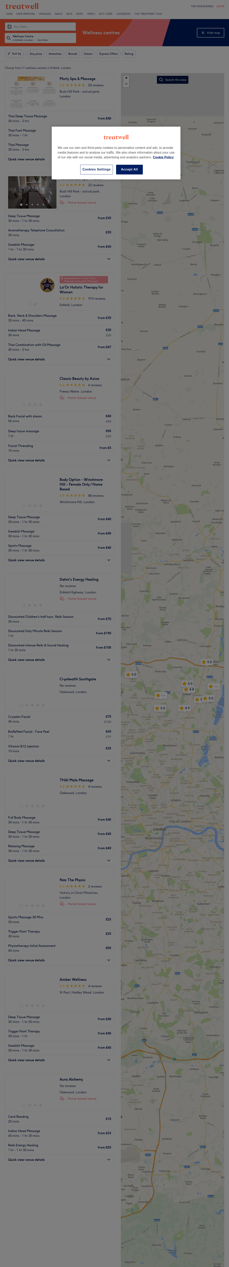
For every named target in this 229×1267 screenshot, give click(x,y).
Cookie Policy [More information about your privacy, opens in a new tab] (163, 157)
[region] (116, 153)
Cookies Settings (96, 169)
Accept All (129, 169)
